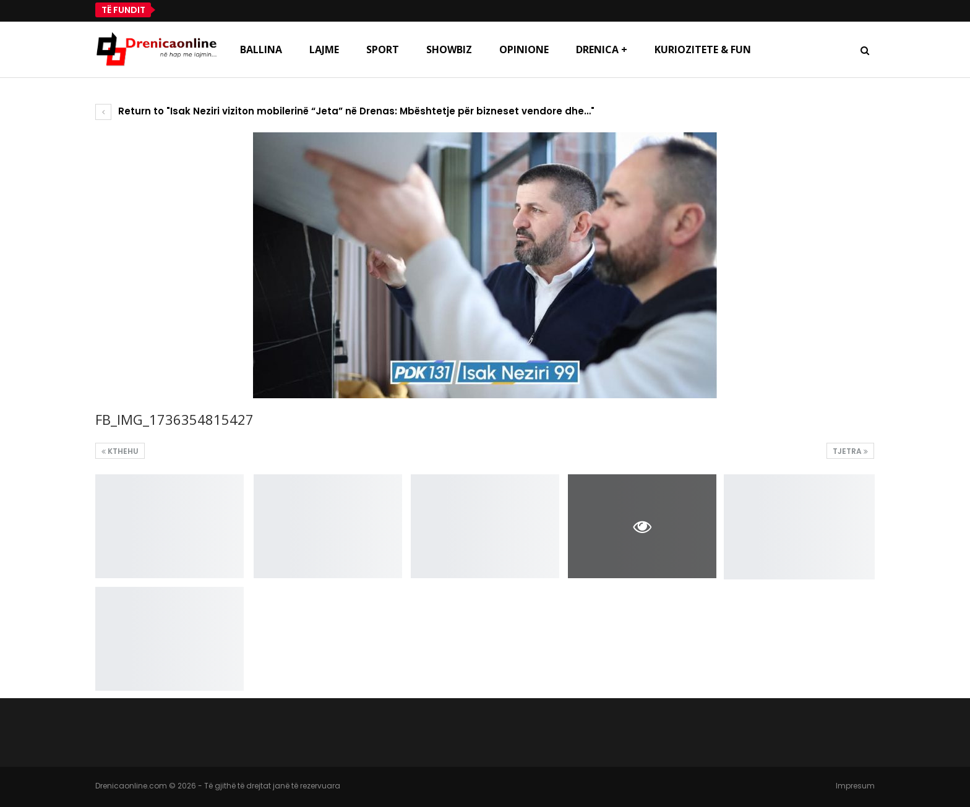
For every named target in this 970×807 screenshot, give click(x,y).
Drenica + (601, 49)
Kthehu (120, 451)
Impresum (855, 785)
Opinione (524, 49)
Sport (382, 49)
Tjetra (850, 451)
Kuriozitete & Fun (703, 49)
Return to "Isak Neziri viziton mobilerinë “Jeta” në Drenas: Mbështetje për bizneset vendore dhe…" (344, 111)
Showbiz (449, 49)
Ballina (261, 49)
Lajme (324, 49)
